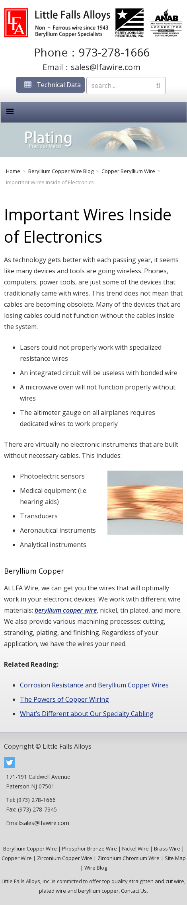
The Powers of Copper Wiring (64, 699)
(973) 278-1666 (36, 800)
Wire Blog (95, 867)
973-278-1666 (114, 52)
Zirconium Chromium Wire (128, 858)
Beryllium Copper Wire (30, 848)
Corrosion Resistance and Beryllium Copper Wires (94, 685)
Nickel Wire (135, 848)
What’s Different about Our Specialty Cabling (87, 713)
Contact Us (134, 890)
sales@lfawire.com (105, 67)
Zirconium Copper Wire (64, 858)
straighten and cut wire (156, 881)
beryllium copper (98, 890)
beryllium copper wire (66, 610)
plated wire (52, 890)
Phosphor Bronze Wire (89, 848)
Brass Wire (167, 848)
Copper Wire (17, 858)
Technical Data (50, 84)
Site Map (175, 858)
